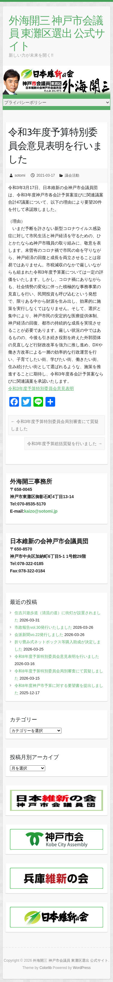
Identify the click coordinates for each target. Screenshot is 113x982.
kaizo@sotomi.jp (41, 511)
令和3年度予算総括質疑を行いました (64, 443)
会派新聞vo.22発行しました (38, 634)
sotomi (20, 175)
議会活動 (72, 175)
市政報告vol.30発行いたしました (43, 627)
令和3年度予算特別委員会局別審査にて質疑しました (55, 425)
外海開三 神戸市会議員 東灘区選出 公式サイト (57, 33)
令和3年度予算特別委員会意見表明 (41, 388)
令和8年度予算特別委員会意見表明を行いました (56, 656)
